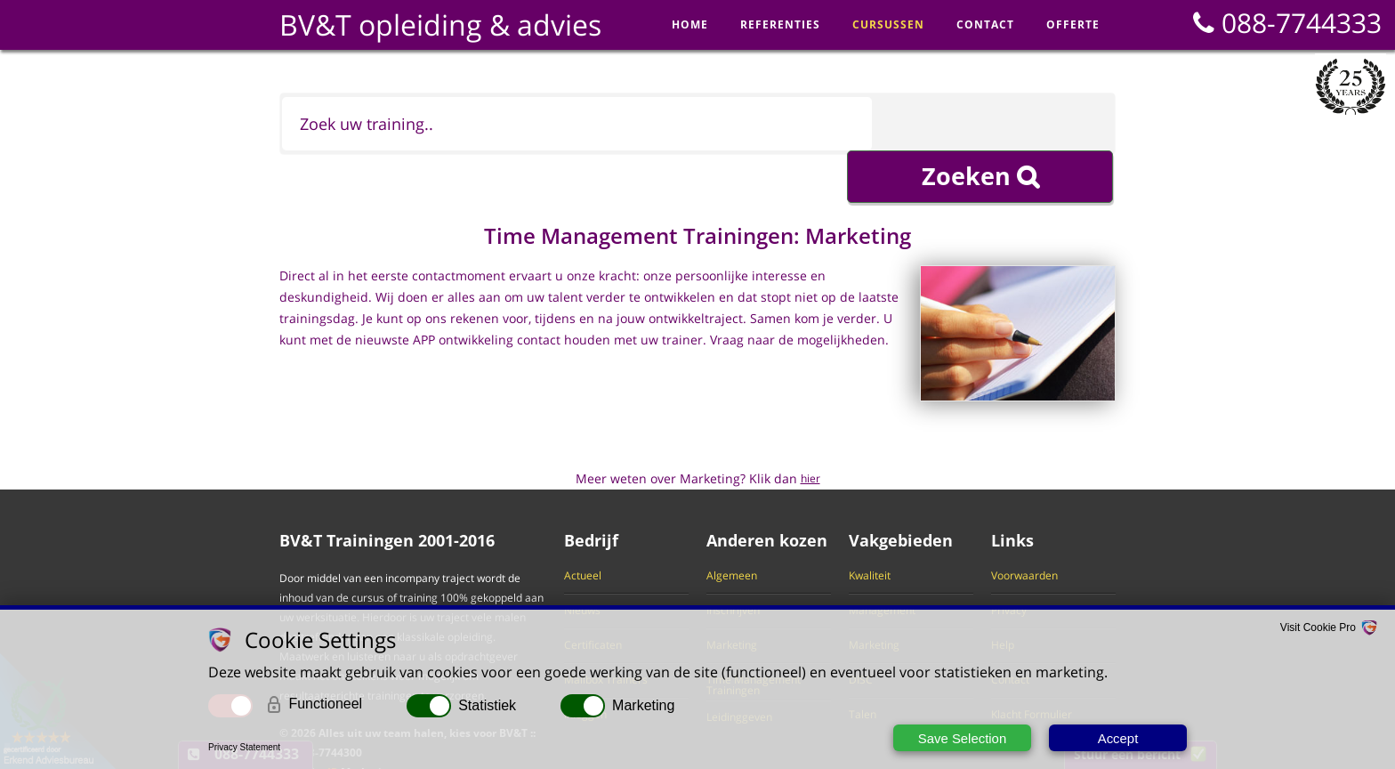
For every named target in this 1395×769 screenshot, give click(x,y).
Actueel (582, 531)
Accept (1118, 738)
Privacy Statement (244, 746)
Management (882, 566)
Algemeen (731, 531)
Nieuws (582, 566)
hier (810, 433)
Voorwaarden (1024, 531)
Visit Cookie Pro (1318, 628)
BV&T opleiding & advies (440, 24)
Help (1002, 600)
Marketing (731, 600)
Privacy (1009, 566)
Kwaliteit (870, 531)
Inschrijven (733, 566)
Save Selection (961, 738)
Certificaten (593, 600)
